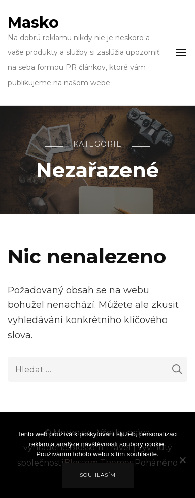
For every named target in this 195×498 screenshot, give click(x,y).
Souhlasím (98, 475)
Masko (33, 22)
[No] (182, 467)
